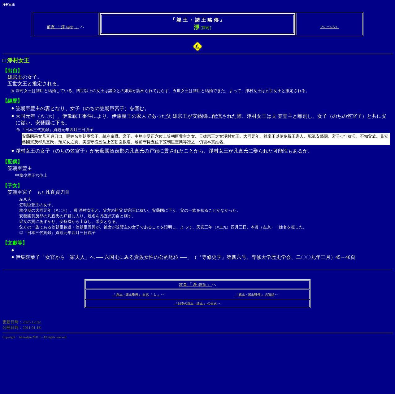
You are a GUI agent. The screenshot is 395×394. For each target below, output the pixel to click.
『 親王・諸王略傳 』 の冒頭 (255, 294)
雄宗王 (14, 77)
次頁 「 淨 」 (195, 284)
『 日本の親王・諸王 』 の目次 (195, 303)
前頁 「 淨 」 (63, 26)
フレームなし (329, 27)
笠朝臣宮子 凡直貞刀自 (197, 207)
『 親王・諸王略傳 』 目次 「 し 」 (136, 294)
